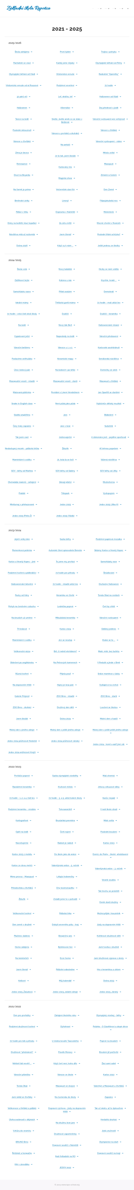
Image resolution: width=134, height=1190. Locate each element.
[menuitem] (72, 8)
